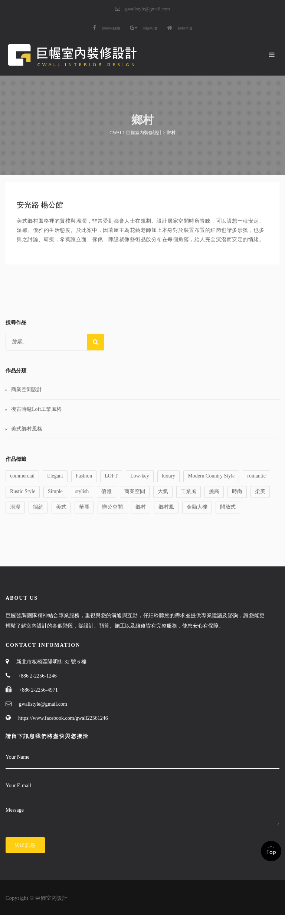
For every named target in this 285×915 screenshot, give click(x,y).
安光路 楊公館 (40, 205)
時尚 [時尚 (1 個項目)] (237, 491)
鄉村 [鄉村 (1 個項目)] (140, 507)
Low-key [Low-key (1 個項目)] (139, 476)
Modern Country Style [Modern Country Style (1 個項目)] (211, 476)
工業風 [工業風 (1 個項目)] (188, 491)
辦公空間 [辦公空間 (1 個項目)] (112, 507)
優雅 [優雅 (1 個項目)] (106, 491)
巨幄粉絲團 (106, 28)
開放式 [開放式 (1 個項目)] (228, 507)
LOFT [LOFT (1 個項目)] (111, 476)
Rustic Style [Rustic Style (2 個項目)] (22, 491)
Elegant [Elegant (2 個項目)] (55, 476)
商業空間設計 (26, 389)
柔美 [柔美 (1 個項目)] (260, 491)
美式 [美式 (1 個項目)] (61, 507)
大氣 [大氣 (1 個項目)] (163, 491)
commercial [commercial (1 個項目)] (22, 476)
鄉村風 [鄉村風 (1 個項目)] (166, 507)
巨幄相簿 (143, 28)
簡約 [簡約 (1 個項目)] (38, 507)
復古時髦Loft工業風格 (36, 409)
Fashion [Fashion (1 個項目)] (84, 476)
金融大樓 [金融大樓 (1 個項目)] (197, 507)
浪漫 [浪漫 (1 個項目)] (15, 507)
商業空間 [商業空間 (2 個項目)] (134, 491)
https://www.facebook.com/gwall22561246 (63, 718)
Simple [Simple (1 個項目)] (55, 491)
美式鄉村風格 (26, 429)
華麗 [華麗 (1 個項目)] (84, 507)
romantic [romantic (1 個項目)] (256, 476)
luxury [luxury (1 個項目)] (169, 476)
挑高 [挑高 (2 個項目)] (214, 491)
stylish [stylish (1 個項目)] (82, 491)
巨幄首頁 (180, 28)
